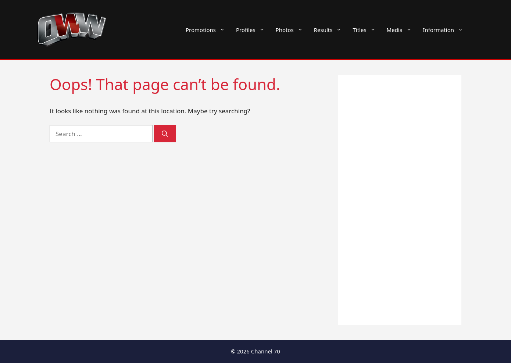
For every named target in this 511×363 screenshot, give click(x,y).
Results (330, 29)
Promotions (208, 29)
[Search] (165, 134)
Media (402, 29)
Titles (367, 29)
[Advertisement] (400, 200)
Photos (292, 29)
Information (446, 29)
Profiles (253, 29)
